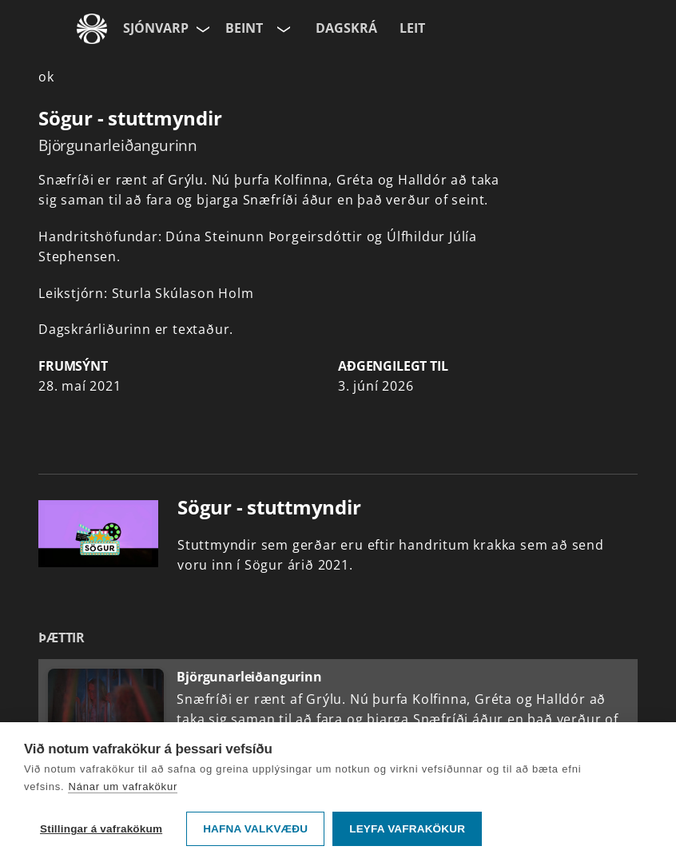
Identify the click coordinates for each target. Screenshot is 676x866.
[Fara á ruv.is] (92, 29)
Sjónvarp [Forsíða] (156, 28)
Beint (244, 28)
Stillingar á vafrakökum (101, 829)
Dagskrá (346, 28)
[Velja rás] (282, 28)
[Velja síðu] (201, 28)
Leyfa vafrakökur (407, 829)
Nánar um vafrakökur (122, 787)
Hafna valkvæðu (255, 829)
